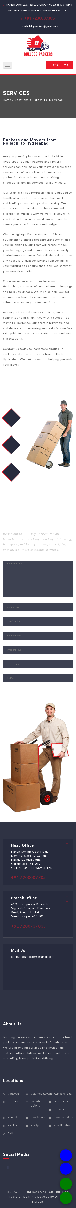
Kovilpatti (37, 1125)
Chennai (59, 1109)
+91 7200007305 (40, 18)
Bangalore (14, 1117)
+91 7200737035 (28, 926)
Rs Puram (14, 1101)
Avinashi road (63, 1093)
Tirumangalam (63, 1117)
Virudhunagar (40, 1117)
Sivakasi (13, 1125)
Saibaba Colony (36, 1103)
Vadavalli (14, 1093)
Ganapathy (61, 1101)
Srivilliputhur (62, 1125)
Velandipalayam (41, 1093)
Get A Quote (59, 65)
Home (7, 99)
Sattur (12, 1133)
